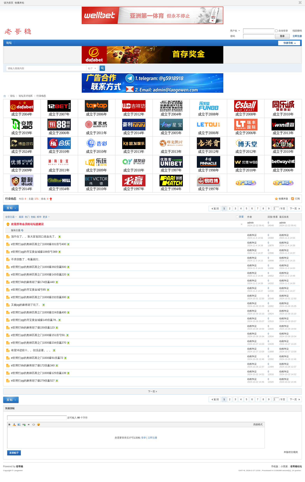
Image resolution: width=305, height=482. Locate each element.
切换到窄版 (299, 2)
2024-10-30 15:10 (287, 314)
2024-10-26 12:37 (287, 367)
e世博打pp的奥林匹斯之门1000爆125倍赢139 (38, 373)
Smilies (38, 424)
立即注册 (297, 36)
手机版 (274, 466)
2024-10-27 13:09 (287, 351)
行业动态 (41, 95)
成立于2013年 (283, 133)
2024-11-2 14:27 (287, 291)
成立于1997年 (171, 170)
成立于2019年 (21, 133)
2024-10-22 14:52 (287, 374)
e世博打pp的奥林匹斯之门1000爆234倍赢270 (38, 342)
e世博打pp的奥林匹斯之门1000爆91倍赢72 (37, 357)
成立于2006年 (96, 114)
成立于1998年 (208, 170)
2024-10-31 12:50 (287, 298)
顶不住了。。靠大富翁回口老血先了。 (34, 236)
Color (14, 424)
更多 (45, 217)
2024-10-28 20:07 (287, 321)
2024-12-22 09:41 (287, 225)
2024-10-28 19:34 (287, 336)
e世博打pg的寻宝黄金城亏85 (28, 289)
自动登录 (281, 30)
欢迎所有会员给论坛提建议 (27, 224)
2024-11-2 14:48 (287, 276)
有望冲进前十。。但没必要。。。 (31, 350)
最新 (21, 217)
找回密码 (297, 30)
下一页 (293, 208)
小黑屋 (284, 466)
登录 (143, 437)
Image (19, 424)
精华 (39, 217)
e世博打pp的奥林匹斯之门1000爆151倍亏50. (38, 335)
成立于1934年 (59, 189)
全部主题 (10, 217)
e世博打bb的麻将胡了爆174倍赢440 (33, 282)
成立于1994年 (171, 189)
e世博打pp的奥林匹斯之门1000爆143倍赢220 (38, 274)
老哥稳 (19, 466)
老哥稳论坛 (4, 96)
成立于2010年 (283, 114)
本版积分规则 (291, 452)
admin (250, 222)
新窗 (241, 216)
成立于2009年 (21, 170)
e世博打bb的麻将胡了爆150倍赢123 (33, 327)
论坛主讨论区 (26, 95)
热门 (27, 217)
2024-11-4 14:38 (287, 245)
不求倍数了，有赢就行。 (26, 259)
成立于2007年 (59, 114)
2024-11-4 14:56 (287, 238)
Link (24, 424)
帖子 (90, 68)
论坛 (9, 42)
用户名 (233, 30)
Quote (29, 424)
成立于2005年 (171, 133)
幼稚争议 (252, 235)
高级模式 (258, 424)
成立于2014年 (133, 133)
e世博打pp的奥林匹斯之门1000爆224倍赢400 (38, 312)
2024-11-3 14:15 (287, 260)
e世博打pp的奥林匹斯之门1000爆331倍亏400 (38, 244)
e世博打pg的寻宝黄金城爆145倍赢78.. (34, 319)
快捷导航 (288, 43)
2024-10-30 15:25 (287, 306)
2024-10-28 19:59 (287, 329)
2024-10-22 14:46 (287, 382)
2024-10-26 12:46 (287, 359)
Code (34, 424)
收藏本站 (19, 2)
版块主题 (15, 230)
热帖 (33, 217)
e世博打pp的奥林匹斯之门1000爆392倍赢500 (38, 266)
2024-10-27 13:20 (287, 344)
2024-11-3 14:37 (287, 253)
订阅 (297, 198)
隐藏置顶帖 (241, 224)
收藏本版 (284, 198)
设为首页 (8, 2)
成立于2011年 (96, 133)
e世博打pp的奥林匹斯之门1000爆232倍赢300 (38, 297)
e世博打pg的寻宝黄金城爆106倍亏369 (34, 251)
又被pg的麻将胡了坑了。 (26, 304)
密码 (232, 36)
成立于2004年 (21, 114)
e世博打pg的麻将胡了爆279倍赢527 (33, 380)
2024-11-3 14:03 (287, 268)
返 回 (216, 208)
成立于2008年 (208, 114)
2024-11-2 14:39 (287, 283)
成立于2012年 (133, 114)
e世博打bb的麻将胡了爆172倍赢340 (33, 365)
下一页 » (152, 391)
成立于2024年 (21, 152)
